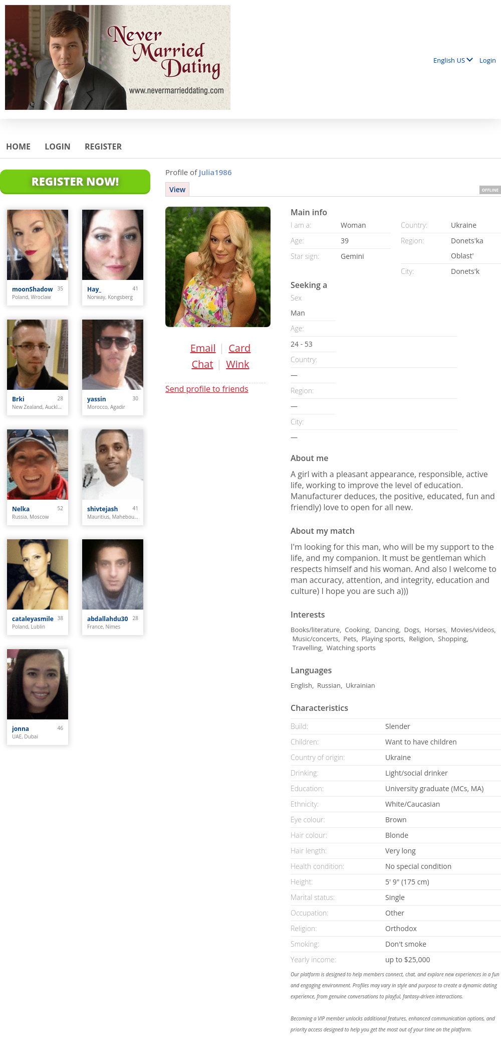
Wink (237, 364)
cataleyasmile (33, 619)
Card (239, 348)
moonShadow (32, 289)
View (177, 189)
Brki (18, 399)
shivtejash (102, 509)
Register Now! (75, 181)
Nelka (21, 509)
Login (487, 60)
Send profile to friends (206, 388)
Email (203, 348)
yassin (96, 399)
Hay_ (94, 289)
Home (18, 146)
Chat (202, 364)
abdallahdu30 (107, 619)
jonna (20, 728)
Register (103, 146)
